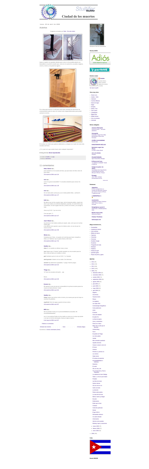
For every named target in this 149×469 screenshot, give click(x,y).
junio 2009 (95, 286)
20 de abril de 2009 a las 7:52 (51, 241)
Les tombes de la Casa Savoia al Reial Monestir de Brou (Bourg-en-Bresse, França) (99, 171)
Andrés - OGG (94, 97)
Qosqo (94, 410)
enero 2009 (96, 430)
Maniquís (93, 246)
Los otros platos (97, 336)
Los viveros (95, 354)
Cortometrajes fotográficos (99, 305)
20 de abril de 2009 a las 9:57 (51, 304)
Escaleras (93, 243)
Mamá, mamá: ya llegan (99, 396)
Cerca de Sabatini (97, 314)
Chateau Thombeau (97, 217)
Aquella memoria (97, 342)
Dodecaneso (96, 401)
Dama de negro (95, 103)
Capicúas (93, 235)
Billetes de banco (95, 233)
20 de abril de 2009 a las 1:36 (51, 185)
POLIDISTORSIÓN (96, 157)
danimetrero (48, 158)
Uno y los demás (95, 118)
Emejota (93, 106)
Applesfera (95, 187)
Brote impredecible (54, 152)
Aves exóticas (94, 231)
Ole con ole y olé (97, 368)
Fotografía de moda (96, 245)
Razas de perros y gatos (97, 254)
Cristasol (95, 405)
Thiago (46, 270)
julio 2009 (95, 284)
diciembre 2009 (97, 272)
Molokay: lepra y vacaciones (100, 423)
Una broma (95, 294)
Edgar (92, 104)
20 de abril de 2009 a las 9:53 (51, 290)
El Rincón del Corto (97, 161)
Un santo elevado (97, 416)
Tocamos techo (96, 297)
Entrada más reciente (45, 327)
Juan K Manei (47, 221)
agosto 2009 (96, 281)
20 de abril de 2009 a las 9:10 (51, 264)
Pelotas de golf (95, 250)
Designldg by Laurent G (98, 207)
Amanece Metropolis (97, 128)
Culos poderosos (97, 308)
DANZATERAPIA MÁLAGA (99, 144)
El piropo (95, 312)
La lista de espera (97, 319)
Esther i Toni (94, 108)
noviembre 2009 (97, 275)
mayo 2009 (96, 288)
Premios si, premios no (98, 351)
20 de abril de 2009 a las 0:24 (51, 174)
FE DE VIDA (95, 141)
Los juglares (96, 301)
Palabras (93, 248)
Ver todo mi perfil (94, 88)
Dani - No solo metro (69, 31)
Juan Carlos (94, 110)
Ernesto (46, 284)
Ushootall (93, 120)
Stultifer (46, 246)
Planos (94, 299)
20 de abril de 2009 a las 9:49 (51, 279)
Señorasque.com (96, 219)
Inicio (64, 327)
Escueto (95, 399)
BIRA (45, 309)
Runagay (94, 175)
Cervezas (93, 239)
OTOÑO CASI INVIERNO (98, 140)
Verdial (94, 338)
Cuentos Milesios (95, 101)
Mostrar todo (105, 180)
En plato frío (96, 317)
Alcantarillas (94, 227)
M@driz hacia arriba (97, 212)
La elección (95, 390)
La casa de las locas (98, 394)
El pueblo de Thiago (98, 334)
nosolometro (95, 200)
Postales (95, 379)
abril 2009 (95, 290)
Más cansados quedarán (99, 340)
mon (45, 179)
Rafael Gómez (94, 116)
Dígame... (95, 292)
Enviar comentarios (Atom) (53, 329)
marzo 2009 (96, 426)
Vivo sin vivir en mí (97, 385)
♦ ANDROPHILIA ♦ (96, 196)
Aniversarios (96, 419)
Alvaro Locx (94, 95)
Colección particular (98, 407)
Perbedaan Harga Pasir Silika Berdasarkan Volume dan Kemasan (99, 136)
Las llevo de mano (97, 381)
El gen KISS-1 (96, 412)
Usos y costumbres (97, 321)
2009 (93, 270)
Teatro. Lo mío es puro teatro (100, 376)
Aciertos (95, 349)
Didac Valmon (47, 168)
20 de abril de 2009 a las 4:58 (51, 230)
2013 (93, 262)
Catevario (93, 99)
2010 (93, 268)
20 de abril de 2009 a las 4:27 (51, 215)
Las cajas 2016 (96, 303)
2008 (93, 433)
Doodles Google (95, 241)
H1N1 (94, 310)
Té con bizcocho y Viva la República (99, 371)
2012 (93, 264)
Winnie (46, 235)
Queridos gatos (95, 252)
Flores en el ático (97, 323)
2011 (93, 266)
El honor (95, 347)
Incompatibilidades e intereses (98, 361)
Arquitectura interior (96, 229)
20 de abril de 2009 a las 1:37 (51, 195)
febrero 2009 (96, 428)
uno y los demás (96, 153)
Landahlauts (94, 112)
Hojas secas (96, 356)
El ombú (95, 366)
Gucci (94, 331)
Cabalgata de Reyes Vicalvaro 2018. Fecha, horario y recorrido (99, 203)
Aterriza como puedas (98, 421)
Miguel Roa (94, 114)
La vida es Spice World (97, 150)
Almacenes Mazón (96, 214)
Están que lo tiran (97, 403)
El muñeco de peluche (98, 358)
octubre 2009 (96, 277)
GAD (45, 200)
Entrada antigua (81, 327)
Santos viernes (96, 383)
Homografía (95, 133)
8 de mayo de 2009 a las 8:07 (51, 320)
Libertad (94, 154)
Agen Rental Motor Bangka (98, 158)
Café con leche (96, 388)
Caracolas (93, 237)
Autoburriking (96, 329)
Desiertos (95, 364)
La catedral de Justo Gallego (100, 374)
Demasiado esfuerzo (98, 414)
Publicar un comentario (48, 323)
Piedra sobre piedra (98, 392)
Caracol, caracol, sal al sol (99, 345)
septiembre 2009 (97, 279)
